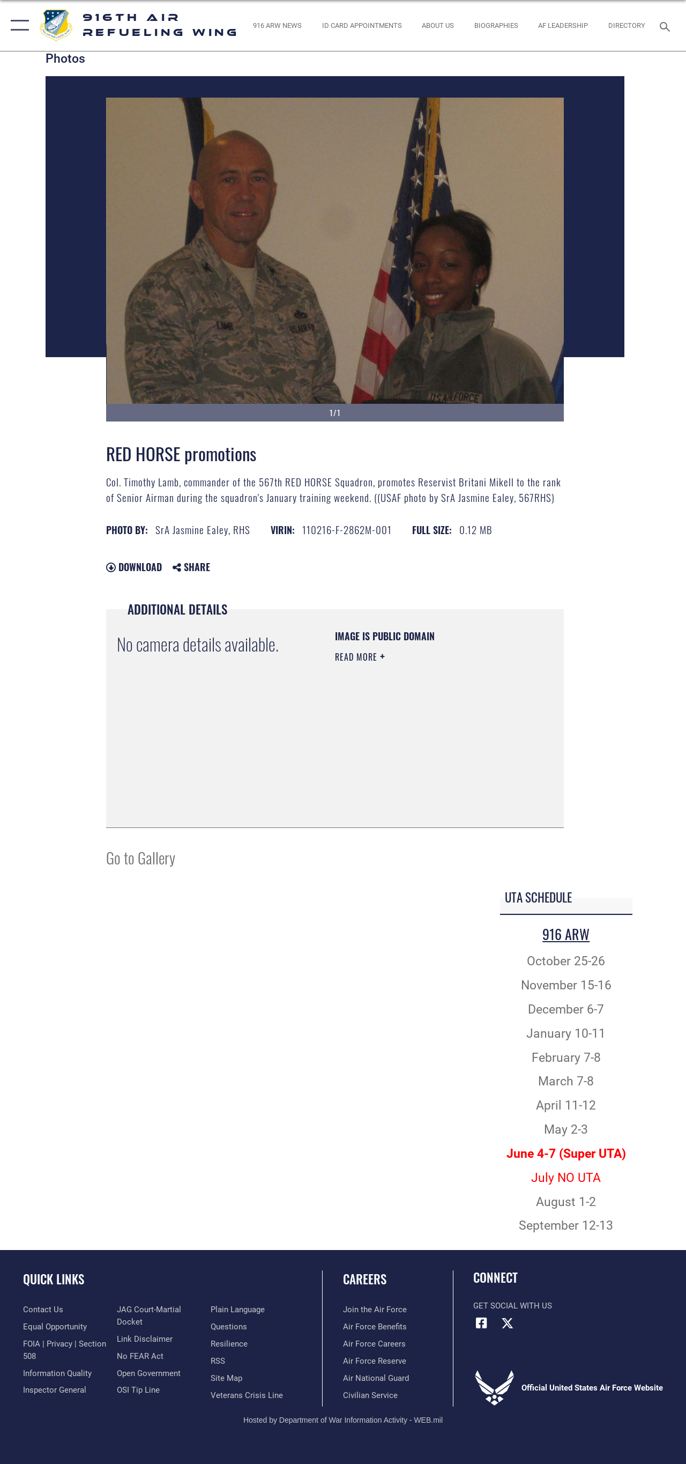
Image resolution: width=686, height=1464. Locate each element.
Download (134, 567)
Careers (364, 1279)
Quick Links (53, 1279)
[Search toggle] (667, 25)
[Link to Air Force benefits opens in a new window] (375, 1327)
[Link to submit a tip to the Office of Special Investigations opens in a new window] (138, 1390)
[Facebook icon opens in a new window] (481, 1323)
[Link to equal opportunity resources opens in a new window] (55, 1327)
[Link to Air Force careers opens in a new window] (374, 1344)
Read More (357, 656)
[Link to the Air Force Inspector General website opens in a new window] (54, 1390)
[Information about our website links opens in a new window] (145, 1339)
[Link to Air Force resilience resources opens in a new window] (229, 1344)
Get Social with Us (512, 1306)
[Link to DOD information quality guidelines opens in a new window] (57, 1373)
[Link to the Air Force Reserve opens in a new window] (374, 1361)
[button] (17, 25)
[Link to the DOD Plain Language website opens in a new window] (238, 1309)
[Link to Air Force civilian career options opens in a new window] (370, 1395)
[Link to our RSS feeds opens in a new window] (218, 1361)
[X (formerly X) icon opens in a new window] (507, 1323)
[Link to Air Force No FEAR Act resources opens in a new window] (140, 1356)
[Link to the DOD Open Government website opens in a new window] (149, 1373)
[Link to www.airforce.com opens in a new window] (375, 1309)
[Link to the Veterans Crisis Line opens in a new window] (247, 1395)
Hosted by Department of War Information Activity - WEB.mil (343, 1420)
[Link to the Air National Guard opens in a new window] (376, 1378)
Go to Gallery (140, 857)
